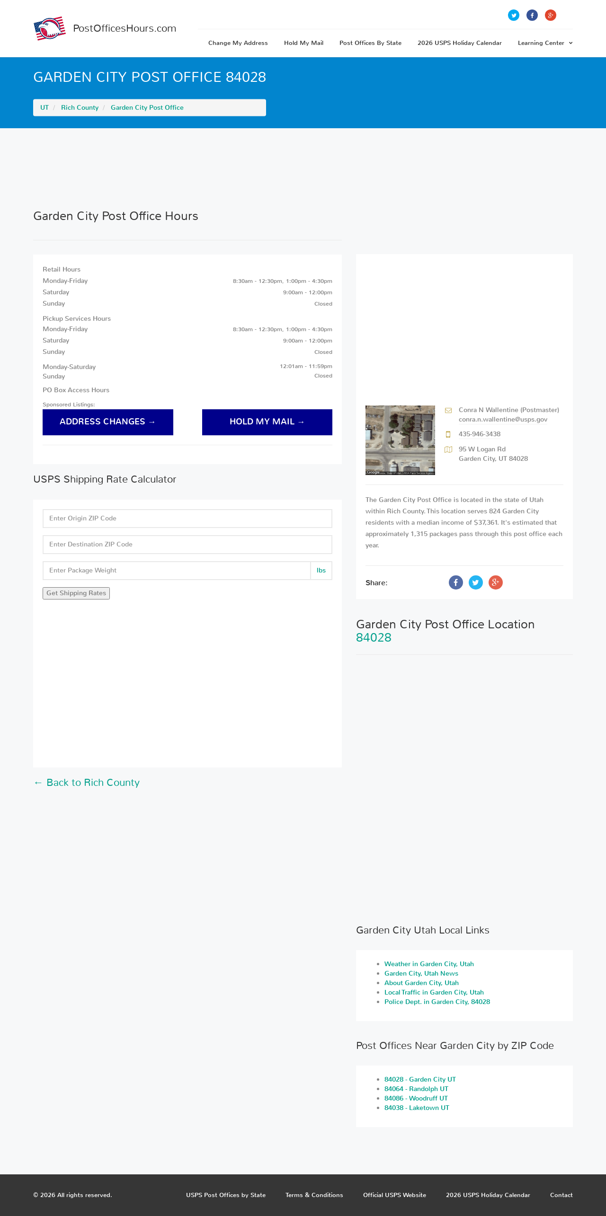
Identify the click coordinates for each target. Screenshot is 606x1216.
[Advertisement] (303, 168)
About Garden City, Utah (421, 982)
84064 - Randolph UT (416, 1088)
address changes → (108, 421)
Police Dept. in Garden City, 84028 (437, 1001)
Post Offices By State (370, 43)
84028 (374, 637)
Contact (561, 1195)
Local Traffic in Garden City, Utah (434, 992)
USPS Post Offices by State (226, 1195)
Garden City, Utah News (421, 973)
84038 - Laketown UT (416, 1107)
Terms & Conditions (314, 1195)
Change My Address (238, 43)
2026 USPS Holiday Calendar (460, 43)
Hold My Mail (303, 43)
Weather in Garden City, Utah (429, 964)
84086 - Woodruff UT (416, 1098)
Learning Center (545, 43)
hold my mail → (267, 421)
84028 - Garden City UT (420, 1079)
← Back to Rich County (86, 782)
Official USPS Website (394, 1195)
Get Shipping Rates (76, 593)
